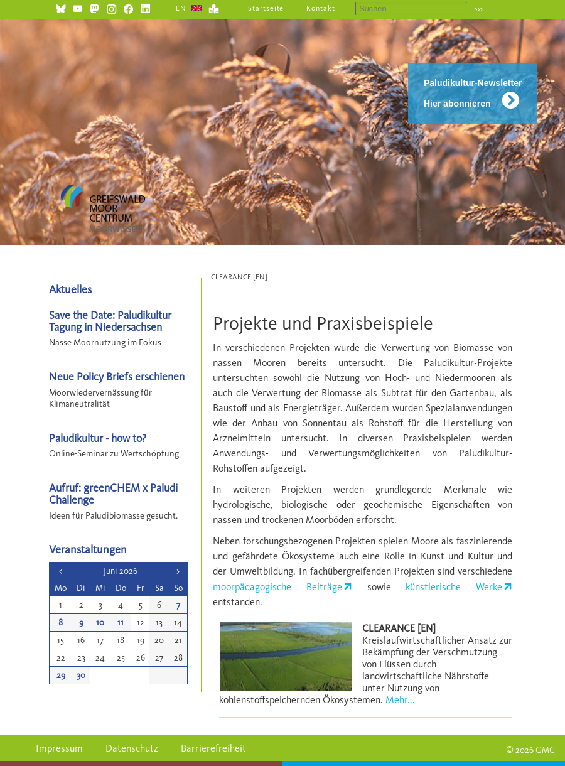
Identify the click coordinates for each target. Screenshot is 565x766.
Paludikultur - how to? (97, 438)
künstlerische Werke (454, 587)
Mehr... (400, 700)
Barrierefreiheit (213, 748)
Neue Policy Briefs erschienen (117, 376)
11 (120, 622)
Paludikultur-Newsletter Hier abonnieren (473, 93)
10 (100, 622)
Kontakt (320, 8)
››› (479, 9)
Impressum (59, 748)
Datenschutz (131, 748)
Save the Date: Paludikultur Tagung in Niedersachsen (110, 320)
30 (81, 675)
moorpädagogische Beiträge (277, 587)
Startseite (266, 8)
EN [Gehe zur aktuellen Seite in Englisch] (181, 8)
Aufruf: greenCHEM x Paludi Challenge (113, 493)
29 (60, 675)
